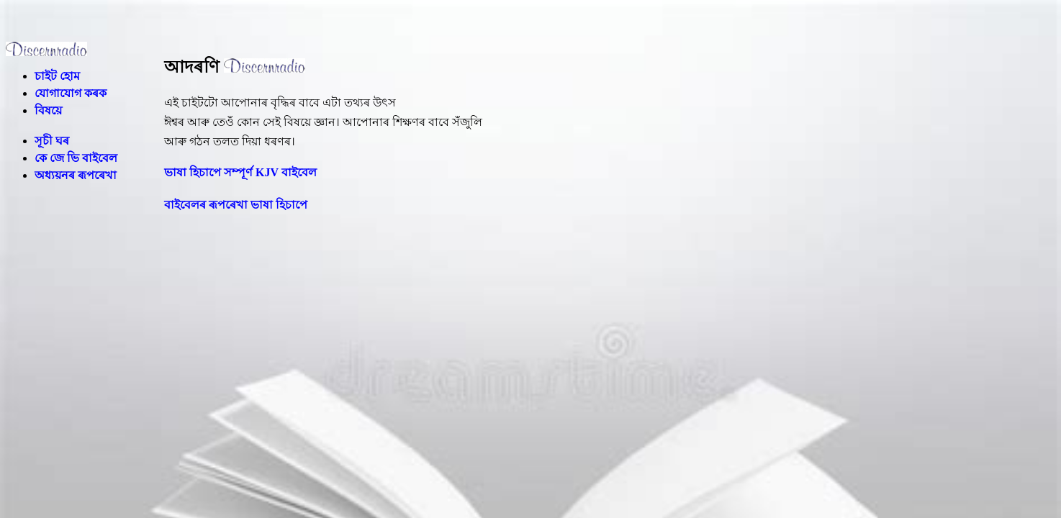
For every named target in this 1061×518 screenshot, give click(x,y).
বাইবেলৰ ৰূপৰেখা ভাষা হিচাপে (235, 205)
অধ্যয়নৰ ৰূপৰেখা (76, 175)
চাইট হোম (57, 76)
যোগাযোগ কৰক (71, 93)
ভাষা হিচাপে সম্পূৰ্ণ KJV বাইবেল (240, 172)
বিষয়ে (48, 110)
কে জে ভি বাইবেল (76, 158)
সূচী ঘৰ (52, 141)
